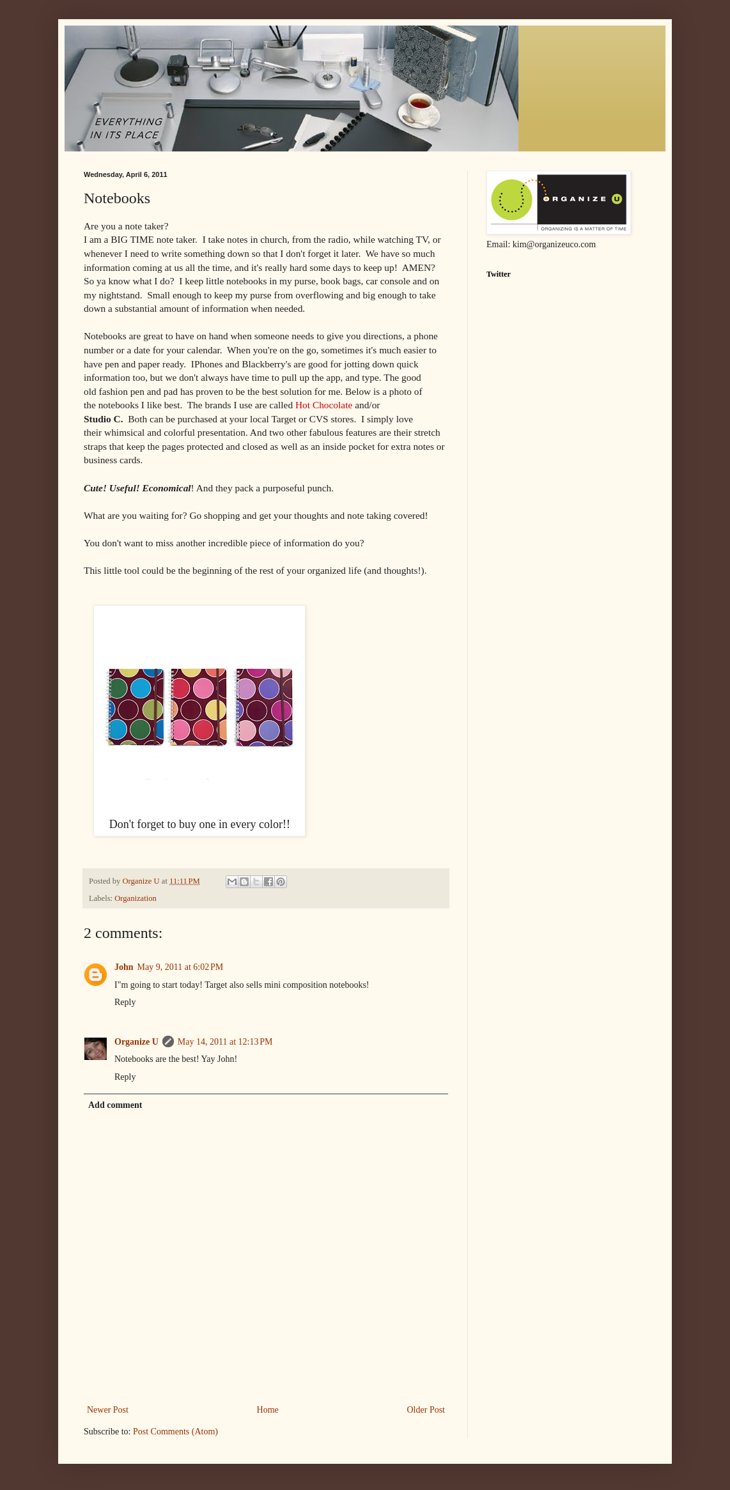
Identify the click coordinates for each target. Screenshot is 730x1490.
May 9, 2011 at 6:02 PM (180, 967)
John (124, 967)
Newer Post (107, 1410)
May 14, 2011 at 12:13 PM (225, 1042)
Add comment (115, 1105)
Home (268, 1410)
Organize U (136, 1042)
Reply (125, 1002)
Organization (135, 898)
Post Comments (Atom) (175, 1431)
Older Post (426, 1410)
